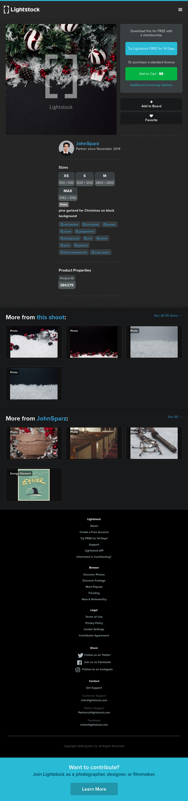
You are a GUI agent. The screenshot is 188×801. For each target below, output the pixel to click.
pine (65, 245)
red (88, 238)
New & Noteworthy (94, 599)
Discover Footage (94, 580)
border (110, 224)
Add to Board (151, 104)
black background (74, 252)
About (94, 526)
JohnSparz (87, 143)
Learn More (94, 788)
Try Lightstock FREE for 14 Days (151, 48)
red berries (69, 224)
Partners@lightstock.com (94, 712)
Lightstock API (94, 550)
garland (81, 245)
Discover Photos (94, 574)
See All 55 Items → (168, 315)
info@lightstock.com (94, 700)
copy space (101, 252)
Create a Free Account (94, 532)
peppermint (85, 231)
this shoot (51, 317)
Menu (180, 9)
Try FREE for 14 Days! (94, 538)
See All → (175, 417)
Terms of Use (94, 617)
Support (94, 544)
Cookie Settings (94, 629)
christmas (91, 224)
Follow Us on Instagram (97, 669)
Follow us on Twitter (97, 655)
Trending (94, 593)
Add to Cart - (151, 73)
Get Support (94, 688)
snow (66, 231)
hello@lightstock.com (94, 725)
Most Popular (94, 587)
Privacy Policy (94, 623)
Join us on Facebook (97, 662)
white (102, 238)
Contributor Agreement (94, 635)
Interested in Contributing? (94, 557)
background (70, 238)
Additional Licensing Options (151, 85)
